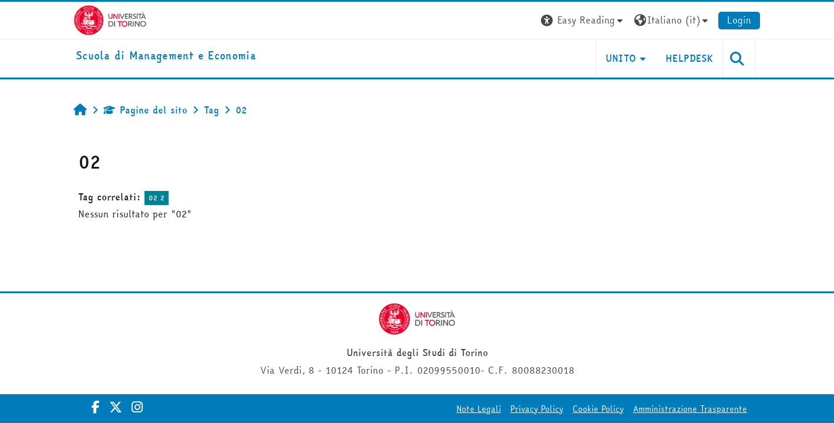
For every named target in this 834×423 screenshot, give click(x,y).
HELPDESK (689, 58)
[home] (166, 56)
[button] (583, 20)
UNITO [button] (621, 58)
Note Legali (478, 408)
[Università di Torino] (110, 19)
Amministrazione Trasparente (690, 408)
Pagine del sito (145, 110)
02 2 (156, 197)
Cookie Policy (598, 408)
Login (739, 20)
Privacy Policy (536, 408)
